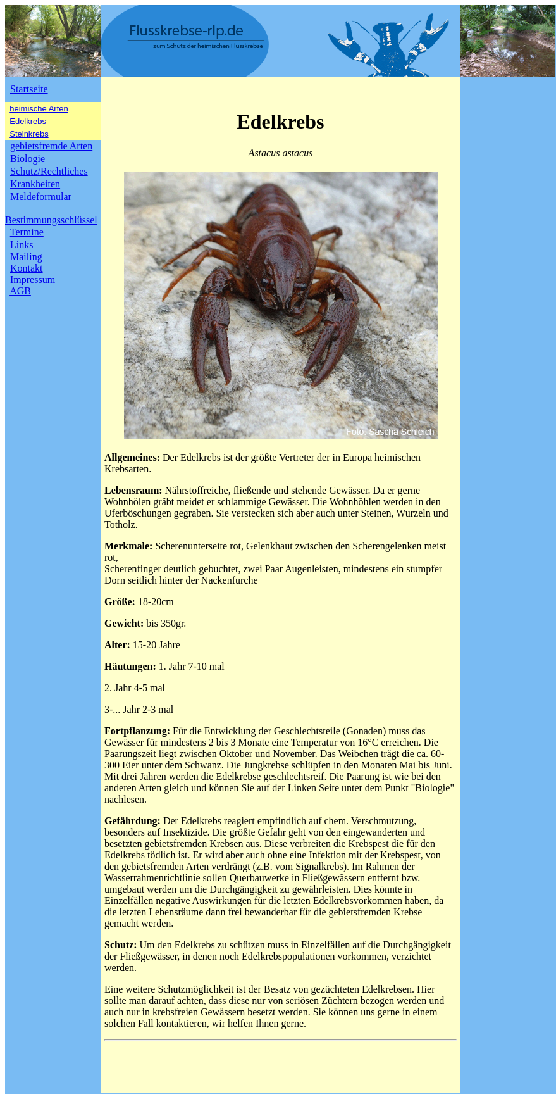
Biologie (27, 158)
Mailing (26, 256)
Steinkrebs (28, 134)
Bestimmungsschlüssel (51, 220)
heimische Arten (38, 108)
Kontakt (26, 268)
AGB (20, 290)
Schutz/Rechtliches (49, 171)
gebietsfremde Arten (51, 146)
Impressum (32, 279)
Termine (27, 232)
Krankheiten (35, 184)
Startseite (29, 89)
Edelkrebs (27, 121)
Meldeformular (40, 196)
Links (21, 244)
